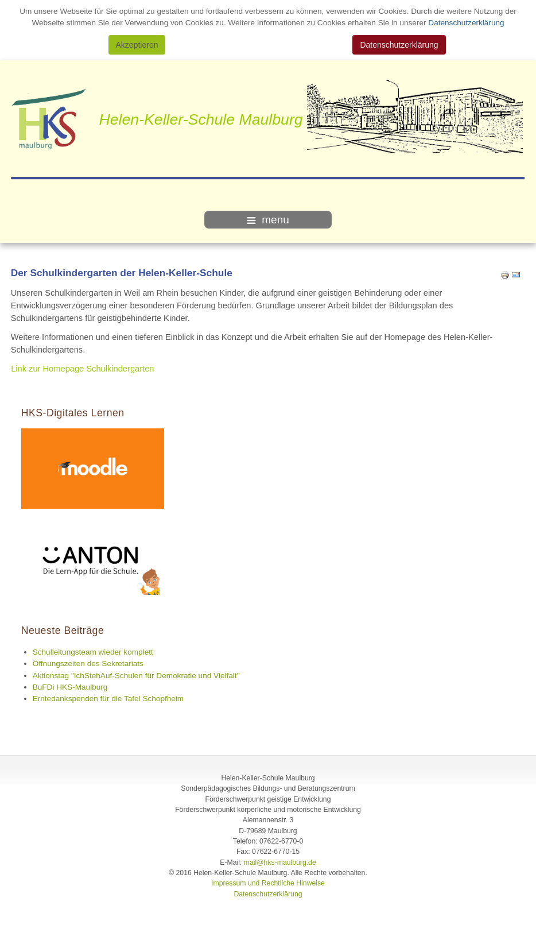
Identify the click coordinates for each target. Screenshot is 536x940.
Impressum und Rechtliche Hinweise (268, 883)
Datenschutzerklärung (465, 22)
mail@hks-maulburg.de (280, 862)
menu (268, 220)
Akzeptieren (137, 44)
